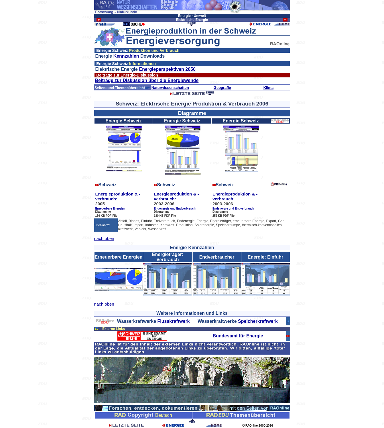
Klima (268, 87)
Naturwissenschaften (170, 87)
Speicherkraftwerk (258, 321)
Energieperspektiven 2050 (167, 69)
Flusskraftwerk (173, 321)
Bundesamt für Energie (238, 335)
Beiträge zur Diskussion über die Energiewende (147, 80)
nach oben (104, 238)
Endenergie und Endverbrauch (175, 208)
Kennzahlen (126, 56)
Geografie (222, 87)
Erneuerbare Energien (110, 208)
